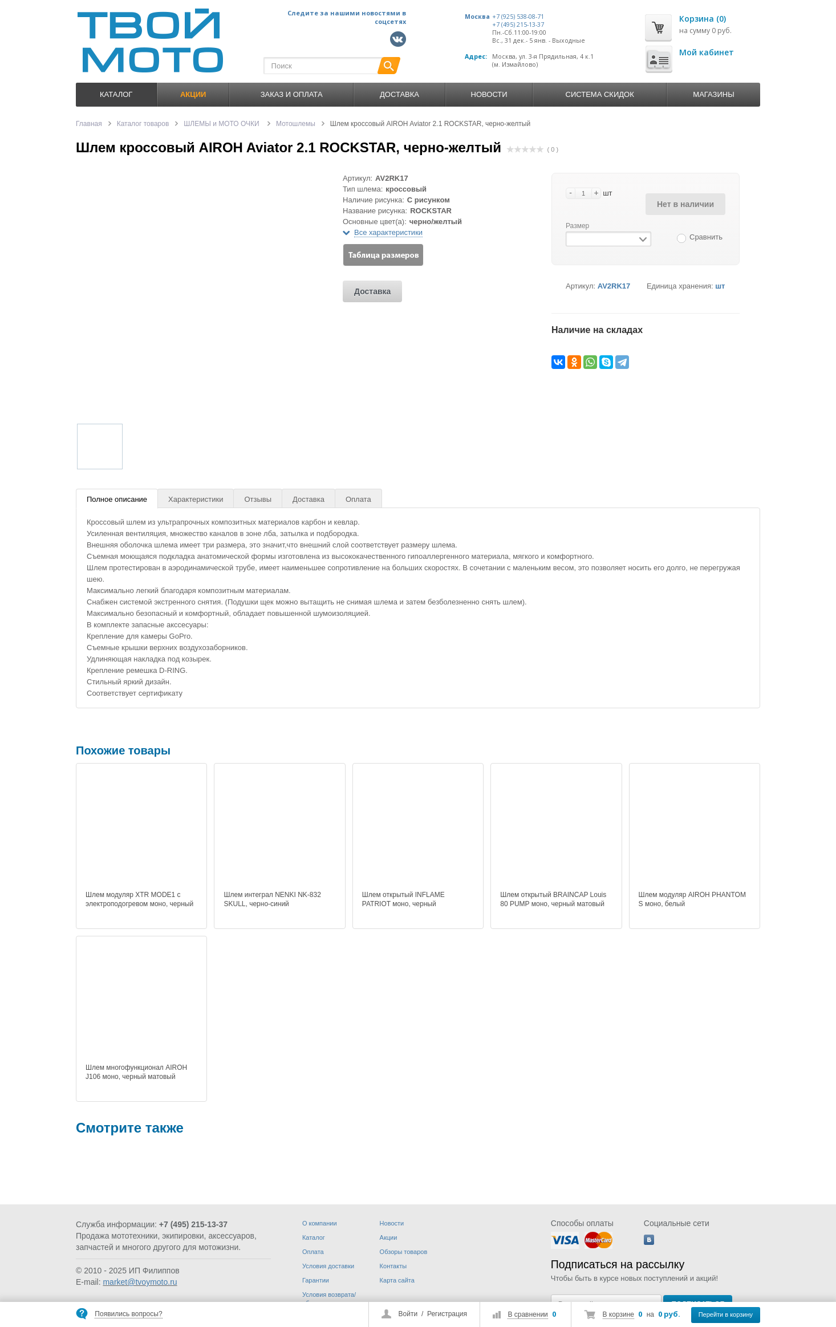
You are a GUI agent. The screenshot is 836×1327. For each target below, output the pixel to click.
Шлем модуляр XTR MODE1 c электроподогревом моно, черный (139, 899)
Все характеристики (388, 232)
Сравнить (706, 237)
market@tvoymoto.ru (140, 1282)
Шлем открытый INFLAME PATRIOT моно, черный (403, 899)
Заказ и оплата (292, 94)
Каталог (116, 94)
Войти (408, 1314)
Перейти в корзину (726, 1314)
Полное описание (117, 499)
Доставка (399, 94)
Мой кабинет (706, 52)
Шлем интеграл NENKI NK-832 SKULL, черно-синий (272, 899)
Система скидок (600, 94)
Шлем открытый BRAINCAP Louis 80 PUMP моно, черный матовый (553, 899)
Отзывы (257, 499)
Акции (388, 1237)
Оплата (358, 499)
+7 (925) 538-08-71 (518, 17)
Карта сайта (397, 1280)
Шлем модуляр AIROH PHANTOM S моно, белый (692, 899)
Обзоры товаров (404, 1251)
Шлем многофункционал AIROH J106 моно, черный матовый (136, 1072)
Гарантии (315, 1280)
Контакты (393, 1266)
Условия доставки (328, 1266)
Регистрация (447, 1314)
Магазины (713, 94)
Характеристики (195, 499)
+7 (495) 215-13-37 (518, 25)
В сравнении (527, 1314)
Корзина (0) (702, 18)
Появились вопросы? (128, 1314)
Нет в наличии (685, 204)
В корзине (618, 1314)
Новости (489, 94)
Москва (477, 17)
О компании (319, 1223)
